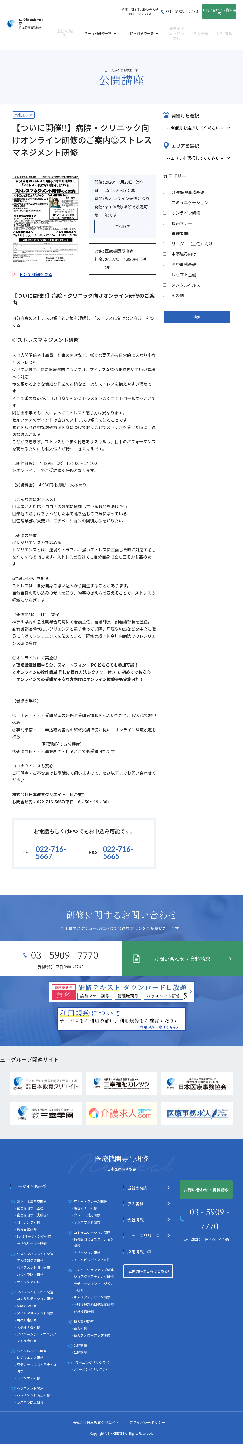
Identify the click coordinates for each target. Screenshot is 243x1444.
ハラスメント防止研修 (33, 1267)
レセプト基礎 (184, 274)
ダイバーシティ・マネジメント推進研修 (37, 1337)
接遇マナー (182, 223)
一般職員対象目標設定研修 (94, 1304)
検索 (197, 317)
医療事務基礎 (184, 264)
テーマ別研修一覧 (101, 30)
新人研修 (80, 1328)
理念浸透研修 (84, 1311)
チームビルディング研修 (92, 1259)
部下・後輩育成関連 (32, 1201)
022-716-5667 (51, 852)
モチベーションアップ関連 (94, 1269)
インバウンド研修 (87, 1222)
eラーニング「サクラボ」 (93, 1362)
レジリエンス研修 (30, 1357)
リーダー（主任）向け (192, 244)
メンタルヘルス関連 (32, 1350)
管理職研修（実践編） (33, 1214)
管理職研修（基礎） (32, 1208)
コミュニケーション (190, 202)
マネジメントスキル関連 (35, 1291)
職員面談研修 (27, 1229)
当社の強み (64, 30)
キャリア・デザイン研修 (92, 1297)
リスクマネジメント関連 (35, 1253)
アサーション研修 (87, 1252)
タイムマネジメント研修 (35, 1312)
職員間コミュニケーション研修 (94, 1242)
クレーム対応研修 (87, 1214)
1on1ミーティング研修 (34, 1236)
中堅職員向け (184, 254)
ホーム (15, 42)
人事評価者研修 (28, 1327)
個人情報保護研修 (30, 1260)
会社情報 (224, 30)
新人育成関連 (84, 1321)
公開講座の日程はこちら (148, 1271)
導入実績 (200, 30)
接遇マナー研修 (85, 1208)
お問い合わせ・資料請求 (219, 11)
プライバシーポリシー (147, 1422)
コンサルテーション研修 (35, 1298)
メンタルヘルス (186, 285)
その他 (178, 295)
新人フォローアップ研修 (92, 1335)
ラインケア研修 (28, 1281)
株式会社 (95, 1422)
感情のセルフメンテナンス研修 (37, 1368)
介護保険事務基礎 (188, 192)
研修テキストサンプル (176, 30)
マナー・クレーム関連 (90, 1201)
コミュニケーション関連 (92, 1232)
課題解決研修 (27, 1305)
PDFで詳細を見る (36, 274)
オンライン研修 (186, 213)
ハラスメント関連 (30, 1388)
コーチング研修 (28, 1222)
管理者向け (182, 233)
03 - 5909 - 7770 (182, 11)
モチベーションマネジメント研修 (94, 1286)
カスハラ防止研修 (30, 1274)
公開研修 (80, 1345)
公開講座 (64, 42)
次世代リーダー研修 (32, 1243)
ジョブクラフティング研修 (94, 1276)
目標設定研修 (27, 1319)
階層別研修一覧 (144, 30)
